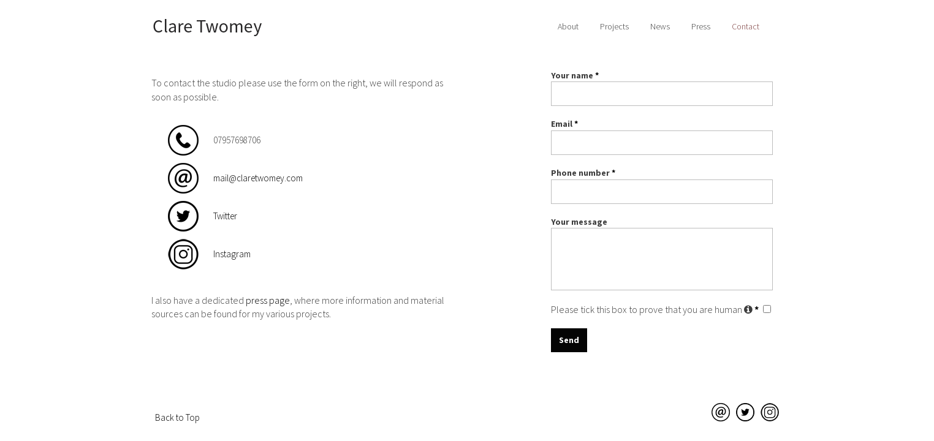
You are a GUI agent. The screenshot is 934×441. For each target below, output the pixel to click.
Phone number (583, 172)
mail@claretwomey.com (258, 178)
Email (564, 123)
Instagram (232, 254)
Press (700, 26)
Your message (579, 221)
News (660, 26)
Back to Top (177, 417)
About (568, 26)
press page (268, 300)
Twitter (225, 216)
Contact (745, 26)
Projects (614, 26)
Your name (575, 75)
